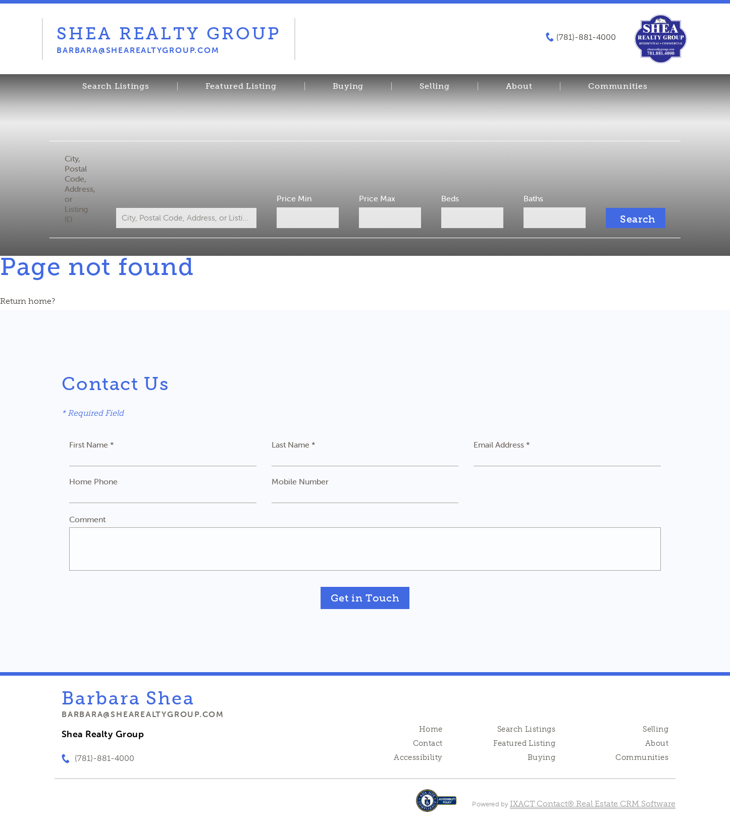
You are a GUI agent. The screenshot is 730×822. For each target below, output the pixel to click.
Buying (348, 86)
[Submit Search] (635, 218)
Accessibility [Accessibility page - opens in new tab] (418, 757)
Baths (533, 198)
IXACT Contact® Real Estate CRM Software (592, 803)
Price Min (294, 198)
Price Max (377, 198)
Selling (434, 86)
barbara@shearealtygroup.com (143, 714)
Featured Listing (241, 86)
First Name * (91, 445)
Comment (87, 519)
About (519, 86)
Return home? (27, 301)
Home (431, 729)
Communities (617, 86)
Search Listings (115, 86)
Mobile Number (300, 481)
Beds (450, 198)
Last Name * (294, 445)
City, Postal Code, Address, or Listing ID (80, 188)
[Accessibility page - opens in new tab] (436, 805)
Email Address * (502, 445)
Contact (428, 743)
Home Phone (93, 481)
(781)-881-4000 (586, 37)
